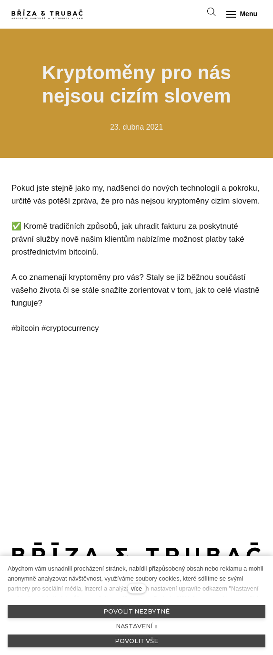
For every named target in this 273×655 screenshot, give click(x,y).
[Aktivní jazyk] (190, 14)
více (136, 588)
